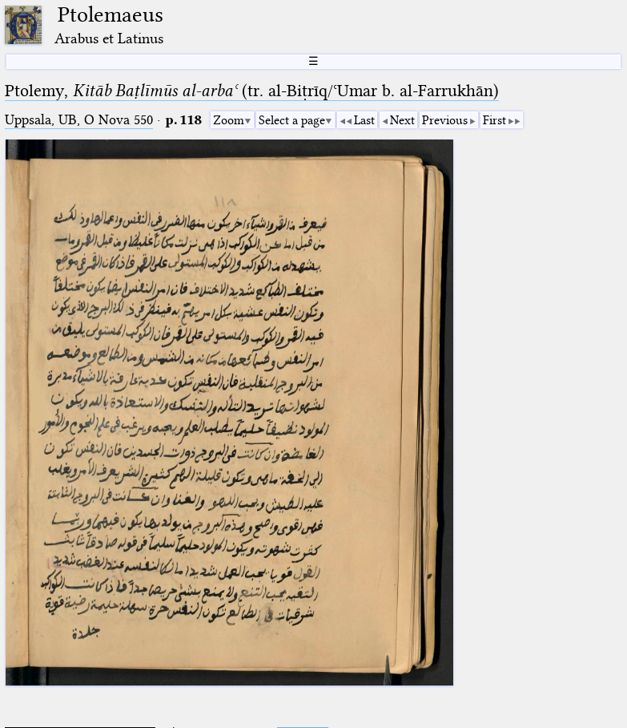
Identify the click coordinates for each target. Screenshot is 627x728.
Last (364, 120)
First (494, 120)
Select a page (292, 120)
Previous (445, 120)
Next (402, 120)
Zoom (228, 120)
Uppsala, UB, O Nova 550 (79, 119)
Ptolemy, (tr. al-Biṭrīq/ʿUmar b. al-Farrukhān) (252, 90)
